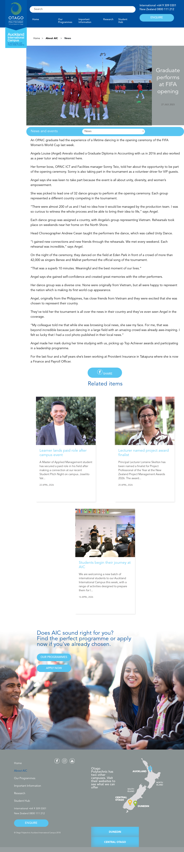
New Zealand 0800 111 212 (29, 813)
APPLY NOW (54, 668)
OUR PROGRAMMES (54, 657)
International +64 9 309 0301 (30, 808)
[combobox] (113, 131)
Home (35, 19)
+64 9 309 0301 (166, 5)
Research (108, 19)
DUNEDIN (115, 832)
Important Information (84, 21)
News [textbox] (87, 131)
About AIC (47, 21)
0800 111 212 (165, 9)
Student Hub (122, 21)
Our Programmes (65, 21)
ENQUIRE (156, 17)
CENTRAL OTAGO (115, 842)
